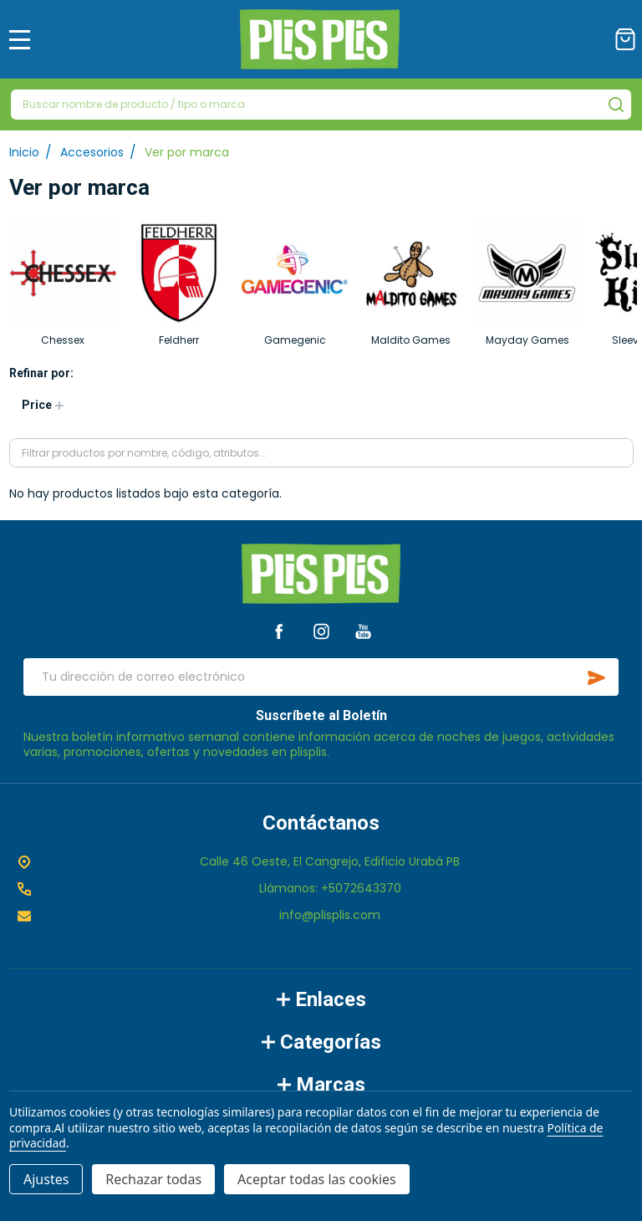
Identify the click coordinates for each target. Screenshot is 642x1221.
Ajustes (46, 1179)
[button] (41, 405)
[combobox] (321, 104)
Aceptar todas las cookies (316, 1179)
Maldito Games (411, 340)
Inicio (24, 152)
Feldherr (179, 340)
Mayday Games (527, 340)
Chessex (62, 340)
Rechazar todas (153, 1179)
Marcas (321, 1084)
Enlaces (321, 999)
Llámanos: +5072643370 (330, 888)
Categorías (321, 1042)
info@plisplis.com (329, 915)
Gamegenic (295, 340)
